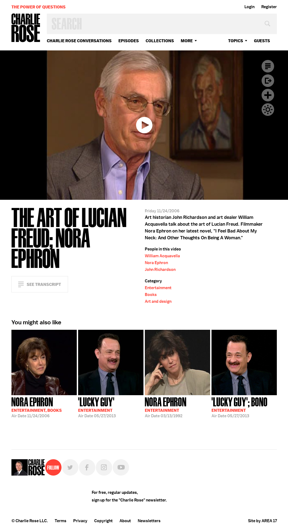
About (125, 521)
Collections (160, 40)
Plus (268, 95)
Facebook (87, 467)
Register (269, 7)
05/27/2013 (97, 407)
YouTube (121, 467)
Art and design (158, 301)
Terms (60, 521)
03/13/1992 (165, 407)
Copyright (103, 521)
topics (235, 40)
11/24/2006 (36, 407)
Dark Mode (268, 109)
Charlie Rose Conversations (79, 40)
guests (262, 40)
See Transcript (44, 284)
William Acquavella (162, 256)
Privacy (80, 521)
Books (151, 294)
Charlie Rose (25, 28)
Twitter (70, 467)
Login (249, 7)
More (187, 40)
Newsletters (149, 521)
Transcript (268, 66)
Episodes (128, 40)
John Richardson (160, 269)
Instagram (104, 467)
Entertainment (158, 288)
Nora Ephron (156, 262)
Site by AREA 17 (262, 521)
